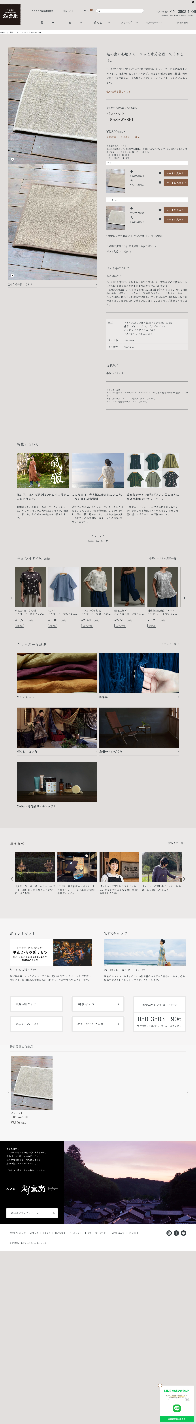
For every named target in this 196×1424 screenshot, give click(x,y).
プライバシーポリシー (98, 1232)
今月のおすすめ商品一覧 (162, 558)
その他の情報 (182, 22)
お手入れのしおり (27, 1024)
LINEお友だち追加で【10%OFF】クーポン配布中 (134, 236)
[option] (35, 874)
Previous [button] (11, 881)
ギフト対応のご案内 (117, 251)
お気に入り (68, 10)
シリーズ (126, 22)
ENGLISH (133, 1232)
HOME (3, 32)
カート (87, 10)
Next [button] (183, 881)
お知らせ (34, 1232)
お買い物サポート (154, 22)
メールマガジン (76, 1232)
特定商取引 (60, 1232)
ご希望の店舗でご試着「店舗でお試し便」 (129, 246)
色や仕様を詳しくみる (20, 284)
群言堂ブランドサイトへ (24, 1213)
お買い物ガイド (25, 1004)
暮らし (98, 22)
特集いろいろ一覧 (98, 541)
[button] (11, 598)
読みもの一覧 (175, 843)
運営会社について (18, 1232)
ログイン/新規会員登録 (42, 10)
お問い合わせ (86, 1004)
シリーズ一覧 (168, 644)
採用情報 (47, 1232)
